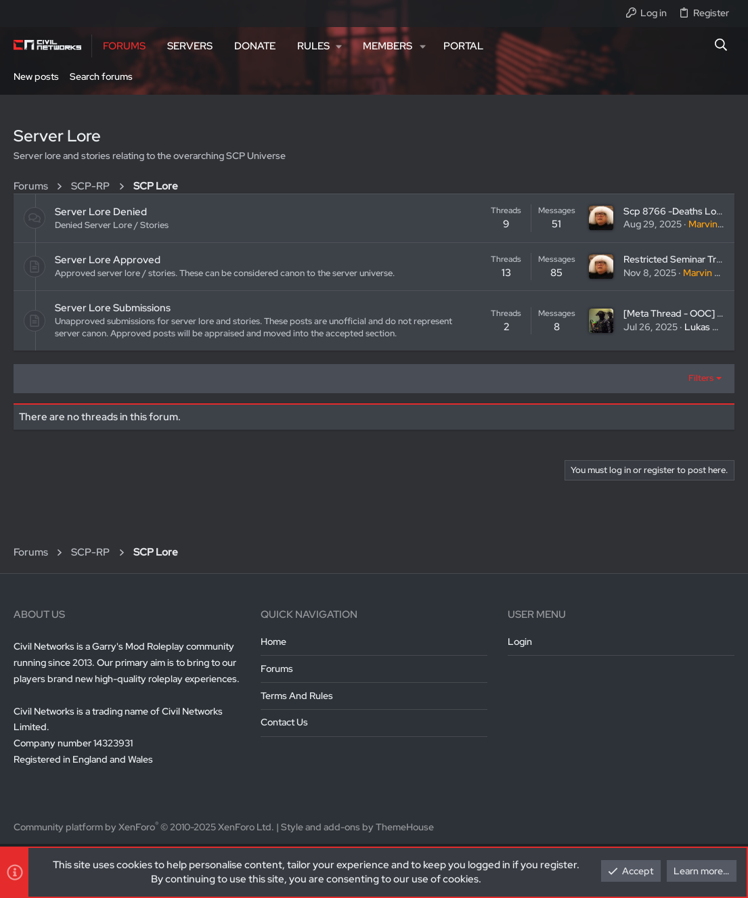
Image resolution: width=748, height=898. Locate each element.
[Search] (721, 46)
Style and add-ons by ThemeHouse (357, 827)
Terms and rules (297, 696)
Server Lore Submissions (113, 308)
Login (520, 641)
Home (273, 641)
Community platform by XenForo (144, 827)
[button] (319, 46)
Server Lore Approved (107, 260)
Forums (277, 669)
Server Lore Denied (101, 212)
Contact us (284, 722)
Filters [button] (700, 378)
